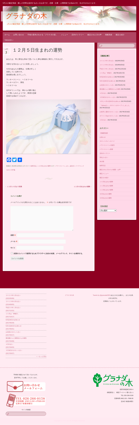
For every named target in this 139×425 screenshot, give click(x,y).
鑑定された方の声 (94, 35)
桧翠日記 (34, 166)
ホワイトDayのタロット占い (109, 116)
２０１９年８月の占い (107, 65)
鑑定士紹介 (120, 35)
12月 (6, 50)
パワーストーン (60, 166)
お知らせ (103, 137)
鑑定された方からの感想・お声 (110, 169)
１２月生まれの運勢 (44, 166)
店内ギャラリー (78, 35)
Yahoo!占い (8, 40)
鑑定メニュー (104, 173)
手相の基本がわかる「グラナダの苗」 (42, 35)
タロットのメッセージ (107, 141)
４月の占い (103, 93)
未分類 (102, 161)
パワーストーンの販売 (107, 145)
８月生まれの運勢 (106, 194)
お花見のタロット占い (107, 85)
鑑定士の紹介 (104, 177)
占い (67, 166)
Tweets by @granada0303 (101, 295)
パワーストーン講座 (106, 149)
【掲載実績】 (104, 133)
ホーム (7, 35)
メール (13, 241)
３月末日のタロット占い (108, 97)
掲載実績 (108, 35)
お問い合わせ (18, 35)
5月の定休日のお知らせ (107, 81)
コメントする (10, 170)
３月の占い (103, 120)
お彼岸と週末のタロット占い (109, 112)
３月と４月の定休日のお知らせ (110, 101)
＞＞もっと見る (41, 356)
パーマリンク (79, 166)
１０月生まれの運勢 (106, 181)
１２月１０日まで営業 (13, 186)
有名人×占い (104, 157)
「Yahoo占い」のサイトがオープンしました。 (115, 105)
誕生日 (72, 166)
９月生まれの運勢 (106, 198)
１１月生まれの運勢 (106, 186)
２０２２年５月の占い (107, 61)
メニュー (64, 35)
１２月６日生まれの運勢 (83, 186)
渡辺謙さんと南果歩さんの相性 (110, 89)
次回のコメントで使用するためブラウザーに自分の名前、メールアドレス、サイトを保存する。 (49, 253)
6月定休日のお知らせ (107, 77)
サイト (12, 248)
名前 (13, 235)
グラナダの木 (26, 16)
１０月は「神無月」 (106, 73)
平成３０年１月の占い (107, 69)
